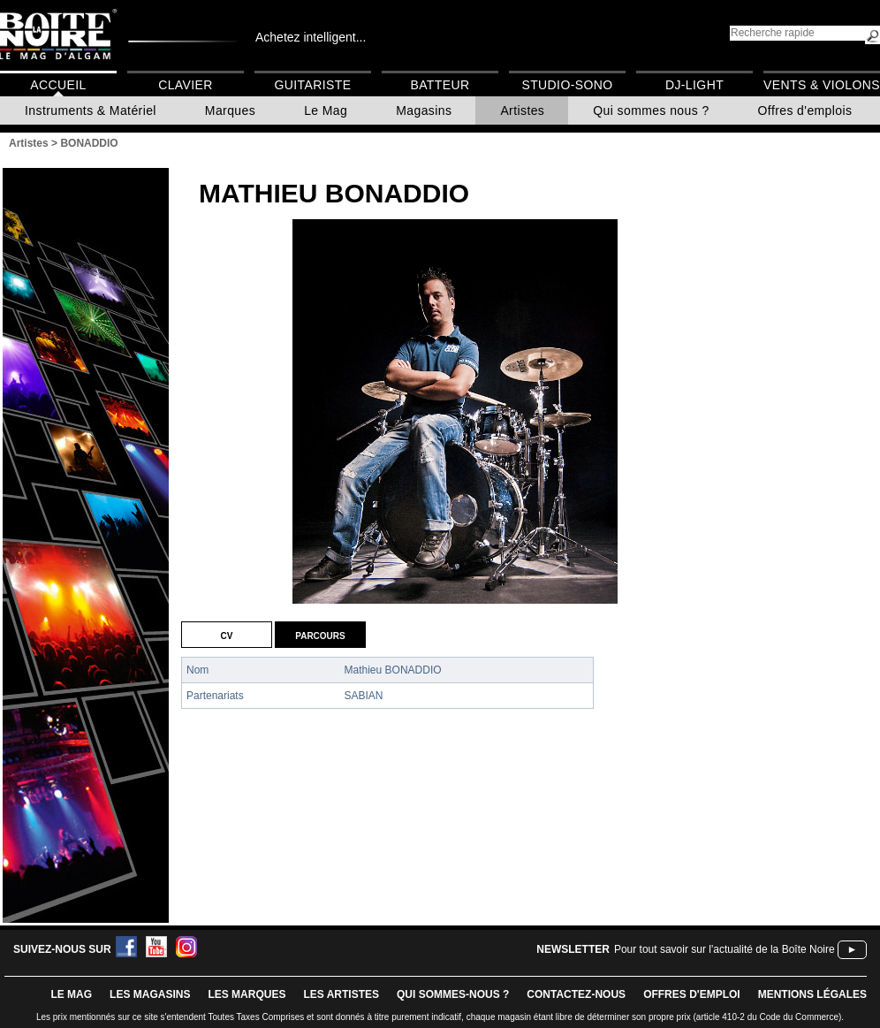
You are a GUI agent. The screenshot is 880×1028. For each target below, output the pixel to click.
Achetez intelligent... (310, 37)
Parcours (320, 635)
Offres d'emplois (805, 110)
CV (227, 635)
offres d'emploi (691, 994)
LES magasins (150, 994)
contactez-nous (576, 994)
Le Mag (325, 110)
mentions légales (812, 994)
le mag (71, 994)
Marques (230, 110)
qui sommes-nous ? (453, 994)
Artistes (522, 110)
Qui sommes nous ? (651, 110)
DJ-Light (694, 85)
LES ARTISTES (341, 994)
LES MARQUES (246, 994)
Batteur (439, 85)
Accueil (58, 85)
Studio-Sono (566, 85)
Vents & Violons (821, 85)
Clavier (185, 85)
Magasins (423, 110)
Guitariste (313, 85)
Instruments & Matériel (90, 110)
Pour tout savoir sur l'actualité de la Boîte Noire (724, 949)
